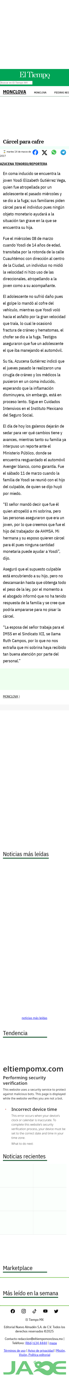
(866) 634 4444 (36, 1343)
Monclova (40, 92)
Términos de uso (15, 1350)
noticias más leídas (34, 1018)
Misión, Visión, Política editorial (42, 1352)
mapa (53, 1343)
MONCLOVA (14, 92)
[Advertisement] (34, 34)
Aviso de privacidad (41, 1350)
